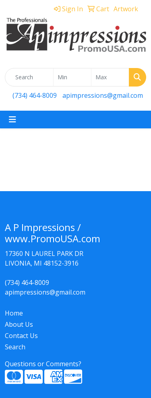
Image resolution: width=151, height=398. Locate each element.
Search (15, 346)
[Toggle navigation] (12, 119)
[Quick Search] (29, 77)
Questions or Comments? (43, 363)
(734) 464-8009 (34, 95)
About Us (19, 324)
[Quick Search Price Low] (72, 77)
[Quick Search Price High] (110, 77)
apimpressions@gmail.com (102, 95)
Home (14, 313)
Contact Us (21, 335)
